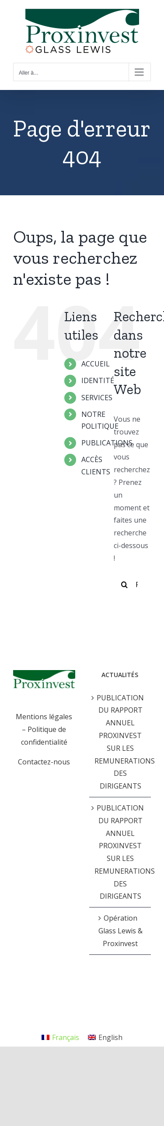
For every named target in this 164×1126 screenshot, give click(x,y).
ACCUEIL (95, 364)
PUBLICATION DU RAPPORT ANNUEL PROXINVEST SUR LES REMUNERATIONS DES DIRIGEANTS (120, 742)
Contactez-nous (44, 762)
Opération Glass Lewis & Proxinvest (120, 930)
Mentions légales (44, 716)
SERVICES (96, 397)
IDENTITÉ (97, 380)
